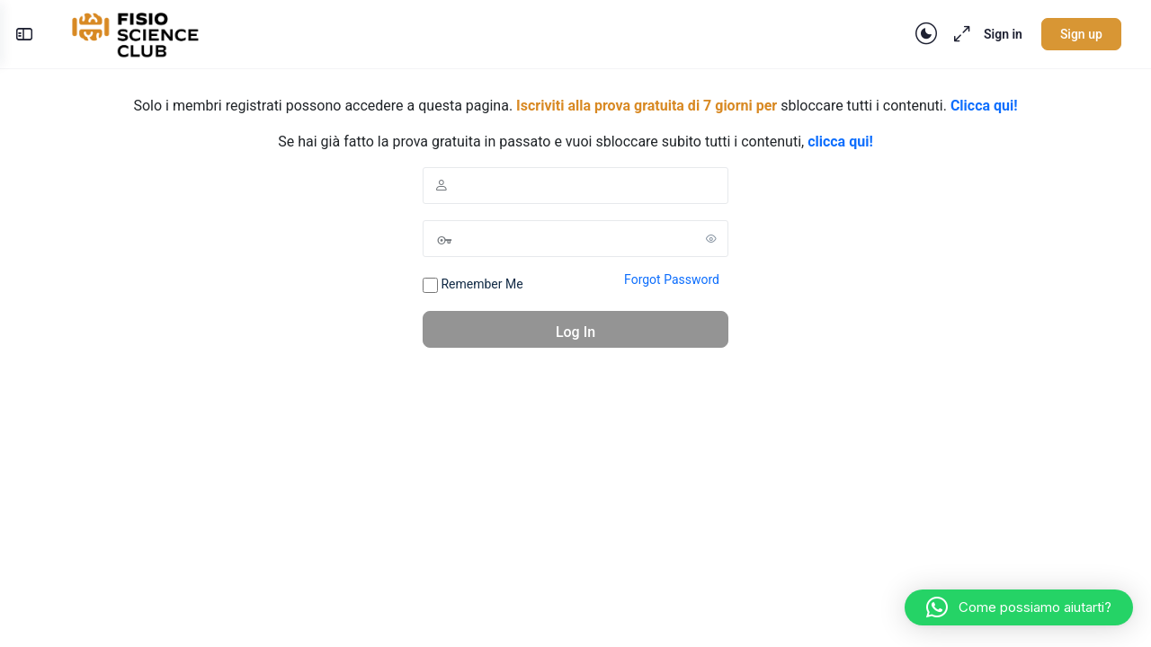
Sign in (995, 34)
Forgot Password (671, 279)
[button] (1019, 607)
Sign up (1073, 34)
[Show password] (711, 238)
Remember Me (473, 285)
